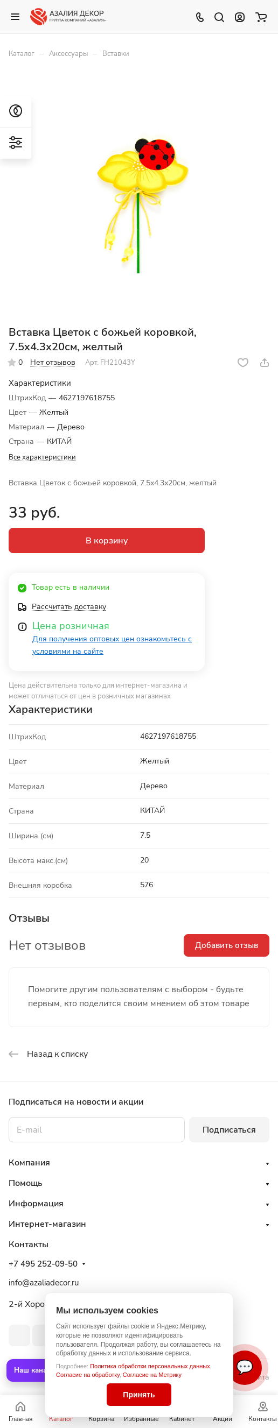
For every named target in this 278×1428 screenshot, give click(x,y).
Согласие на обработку (88, 1375)
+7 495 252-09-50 (43, 1264)
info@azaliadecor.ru (44, 1282)
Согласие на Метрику (152, 1375)
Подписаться (229, 1130)
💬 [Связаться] (244, 1367)
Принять (139, 1394)
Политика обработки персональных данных (150, 1366)
